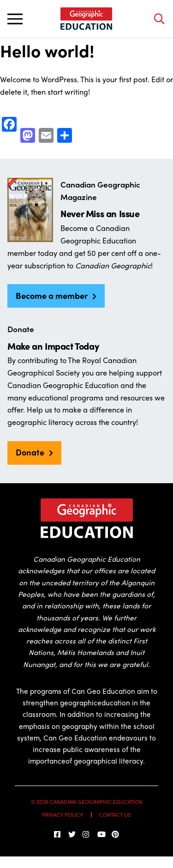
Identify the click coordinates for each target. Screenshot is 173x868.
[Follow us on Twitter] (72, 834)
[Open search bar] (159, 19)
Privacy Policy (62, 815)
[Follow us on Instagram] (86, 834)
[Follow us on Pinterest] (115, 834)
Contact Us (115, 815)
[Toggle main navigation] (14, 18)
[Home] (86, 18)
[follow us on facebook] (57, 834)
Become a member (52, 295)
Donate (30, 452)
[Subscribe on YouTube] (101, 834)
